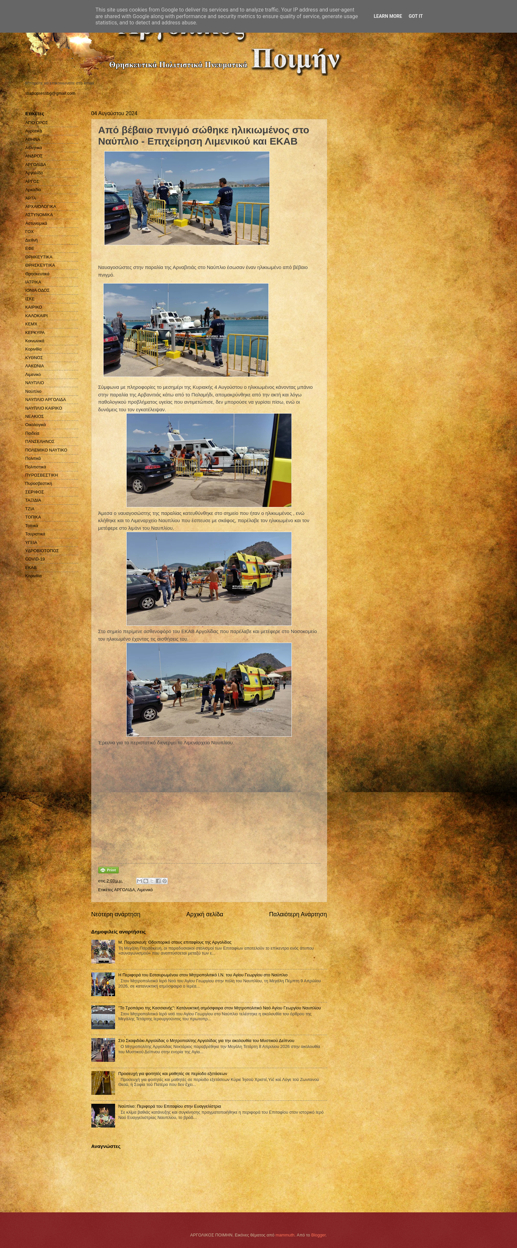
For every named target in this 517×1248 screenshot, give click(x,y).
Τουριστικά (35, 533)
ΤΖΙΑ (30, 508)
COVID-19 (35, 559)
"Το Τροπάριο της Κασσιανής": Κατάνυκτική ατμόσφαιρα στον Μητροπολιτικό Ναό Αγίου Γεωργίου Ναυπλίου (219, 1007)
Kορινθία (33, 575)
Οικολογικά (35, 424)
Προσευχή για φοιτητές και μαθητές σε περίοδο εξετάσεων (172, 1073)
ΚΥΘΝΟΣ (34, 357)
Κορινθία (33, 349)
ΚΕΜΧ (31, 323)
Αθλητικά (33, 147)
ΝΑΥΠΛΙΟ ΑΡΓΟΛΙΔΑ (45, 399)
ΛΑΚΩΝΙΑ (34, 365)
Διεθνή (31, 240)
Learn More (388, 16)
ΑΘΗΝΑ (33, 139)
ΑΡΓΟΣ (32, 181)
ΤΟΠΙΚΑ (33, 517)
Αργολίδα (34, 172)
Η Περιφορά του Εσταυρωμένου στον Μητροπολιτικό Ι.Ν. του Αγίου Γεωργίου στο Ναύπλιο (203, 974)
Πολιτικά (33, 458)
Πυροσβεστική (38, 483)
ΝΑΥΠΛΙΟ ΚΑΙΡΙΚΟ (43, 408)
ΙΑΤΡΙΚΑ (33, 282)
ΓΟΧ (29, 231)
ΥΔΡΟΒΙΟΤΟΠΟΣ (42, 550)
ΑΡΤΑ (30, 198)
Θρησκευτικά (37, 273)
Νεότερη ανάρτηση (115, 914)
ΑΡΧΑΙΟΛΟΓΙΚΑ (40, 206)
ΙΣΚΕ (30, 298)
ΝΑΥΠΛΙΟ (34, 382)
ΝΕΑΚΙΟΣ (34, 416)
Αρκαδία (33, 189)
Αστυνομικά (36, 223)
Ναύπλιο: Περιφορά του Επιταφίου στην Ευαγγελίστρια (169, 1106)
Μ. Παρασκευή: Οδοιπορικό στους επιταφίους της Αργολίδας (175, 942)
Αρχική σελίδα (204, 914)
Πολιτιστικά (35, 466)
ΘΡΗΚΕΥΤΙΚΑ (38, 256)
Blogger (318, 1234)
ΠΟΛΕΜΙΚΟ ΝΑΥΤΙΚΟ (46, 450)
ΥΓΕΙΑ (31, 542)
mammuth (285, 1234)
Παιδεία (32, 433)
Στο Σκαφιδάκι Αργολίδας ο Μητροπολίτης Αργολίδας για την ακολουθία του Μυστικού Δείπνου (206, 1040)
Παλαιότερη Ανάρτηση (298, 914)
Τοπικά (31, 525)
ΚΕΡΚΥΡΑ (35, 332)
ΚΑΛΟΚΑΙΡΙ (36, 315)
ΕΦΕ (29, 248)
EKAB (31, 567)
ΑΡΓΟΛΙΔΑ (124, 889)
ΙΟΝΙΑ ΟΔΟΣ (37, 290)
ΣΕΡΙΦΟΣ (34, 491)
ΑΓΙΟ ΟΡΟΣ (36, 122)
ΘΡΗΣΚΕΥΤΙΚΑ (40, 265)
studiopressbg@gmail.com (50, 93)
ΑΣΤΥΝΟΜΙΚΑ (39, 214)
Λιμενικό (145, 889)
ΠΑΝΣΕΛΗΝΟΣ (40, 441)
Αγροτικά (33, 130)
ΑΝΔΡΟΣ (34, 155)
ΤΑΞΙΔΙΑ (33, 500)
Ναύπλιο (33, 391)
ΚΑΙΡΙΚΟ (33, 307)
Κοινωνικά (35, 340)
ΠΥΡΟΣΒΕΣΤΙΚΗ (41, 475)
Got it (416, 16)
